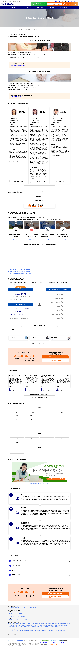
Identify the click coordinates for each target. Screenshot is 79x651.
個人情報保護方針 (30, 639)
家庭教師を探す (40, 7)
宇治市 (46, 432)
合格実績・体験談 (51, 7)
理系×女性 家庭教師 (33, 635)
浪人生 (27, 623)
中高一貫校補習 (11, 619)
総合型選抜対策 (23, 623)
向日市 (32, 432)
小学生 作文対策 (48, 627)
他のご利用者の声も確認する (38, 400)
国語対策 (13, 627)
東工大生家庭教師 (44, 633)
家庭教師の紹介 (38, 196)
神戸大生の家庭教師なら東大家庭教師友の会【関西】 (20, 273)
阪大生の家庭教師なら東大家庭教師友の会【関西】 (19, 271)
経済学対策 (34, 630)
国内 (69, 1)
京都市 (61, 432)
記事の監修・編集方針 (18, 639)
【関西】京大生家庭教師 (52, 633)
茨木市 (17, 422)
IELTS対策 (56, 630)
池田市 (17, 415)
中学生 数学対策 (61, 627)
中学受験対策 (11, 616)
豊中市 (46, 415)
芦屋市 (17, 445)
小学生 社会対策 (41, 627)
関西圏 (59, 1)
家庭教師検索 (10, 633)
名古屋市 (17, 455)
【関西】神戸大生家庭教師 (13, 635)
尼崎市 (46, 442)
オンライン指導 (22, 611)
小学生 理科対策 (35, 627)
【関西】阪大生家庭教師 (61, 633)
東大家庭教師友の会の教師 (22, 29)
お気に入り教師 (16, 633)
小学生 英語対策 (54, 627)
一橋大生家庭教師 (37, 633)
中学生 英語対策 (11, 628)
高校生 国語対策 (24, 628)
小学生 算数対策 (22, 627)
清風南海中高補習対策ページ (17, 97)
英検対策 (9, 630)
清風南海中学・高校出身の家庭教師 (35, 29)
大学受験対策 (11, 623)
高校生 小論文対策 (64, 628)
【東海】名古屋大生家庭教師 (23, 635)
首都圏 (56, 1)
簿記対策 (42, 630)
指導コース (13, 7)
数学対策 (9, 627)
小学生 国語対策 (29, 627)
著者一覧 (24, 639)
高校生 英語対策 (30, 628)
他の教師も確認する (38, 200)
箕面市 (61, 415)
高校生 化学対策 (36, 628)
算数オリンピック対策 (20, 630)
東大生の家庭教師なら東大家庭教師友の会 (10, 1)
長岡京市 (17, 432)
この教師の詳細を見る (18, 181)
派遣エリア (17, 611)
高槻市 (17, 418)
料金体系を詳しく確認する (39, 325)
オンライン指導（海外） (30, 611)
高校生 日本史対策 (49, 628)
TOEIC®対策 (47, 630)
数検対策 (13, 630)
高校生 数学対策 (17, 628)
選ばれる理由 (29, 7)
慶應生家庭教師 (30, 633)
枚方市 (32, 422)
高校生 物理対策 (43, 628)
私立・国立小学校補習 (18, 616)
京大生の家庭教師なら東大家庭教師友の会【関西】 (19, 269)
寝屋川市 (32, 418)
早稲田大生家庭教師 (23, 633)
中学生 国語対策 (67, 627)
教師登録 (75, 1)
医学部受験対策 (17, 623)
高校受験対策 (23, 619)
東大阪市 (62, 418)
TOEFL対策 (52, 630)
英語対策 (17, 627)
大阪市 (46, 418)
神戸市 (17, 442)
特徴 (11, 611)
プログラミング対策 (27, 630)
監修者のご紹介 (11, 639)
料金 (21, 7)
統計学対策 (39, 630)
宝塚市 (61, 442)
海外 (71, 1)
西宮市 (32, 442)
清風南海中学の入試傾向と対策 (18, 65)
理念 (9, 611)
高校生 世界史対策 (57, 628)
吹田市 (32, 415)
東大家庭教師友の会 (9, 4)
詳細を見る (15, 239)
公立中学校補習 (17, 619)
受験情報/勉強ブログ (63, 7)
